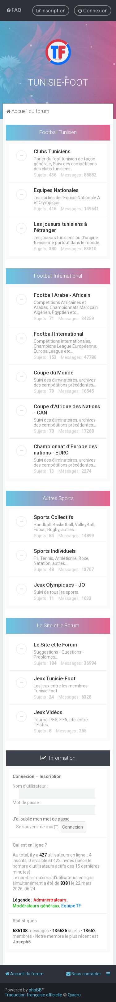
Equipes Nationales (56, 189)
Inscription (51, 775)
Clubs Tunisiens (52, 150)
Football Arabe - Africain (62, 294)
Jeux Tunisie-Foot (54, 678)
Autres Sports (58, 497)
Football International (58, 275)
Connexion (23, 775)
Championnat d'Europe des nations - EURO (65, 448)
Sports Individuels (55, 550)
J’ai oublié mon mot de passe (41, 818)
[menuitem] (14, 10)
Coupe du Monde (53, 372)
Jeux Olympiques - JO (59, 584)
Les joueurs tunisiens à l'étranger (60, 226)
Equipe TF (71, 904)
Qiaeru (74, 994)
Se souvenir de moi (37, 826)
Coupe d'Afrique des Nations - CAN (67, 408)
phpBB (35, 989)
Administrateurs (50, 899)
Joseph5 (22, 941)
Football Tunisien (58, 131)
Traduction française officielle (33, 994)
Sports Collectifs (53, 516)
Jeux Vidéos (48, 712)
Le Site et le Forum (58, 625)
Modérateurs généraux (36, 904)
